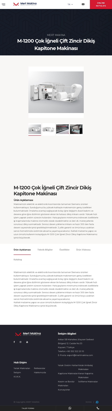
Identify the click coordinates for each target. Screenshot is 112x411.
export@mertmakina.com (80, 355)
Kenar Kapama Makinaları (85, 375)
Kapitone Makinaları (68, 373)
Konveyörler (64, 390)
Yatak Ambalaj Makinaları (85, 367)
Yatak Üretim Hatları (68, 365)
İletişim (17, 372)
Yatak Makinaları (22, 368)
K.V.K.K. (17, 377)
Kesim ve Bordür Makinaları (66, 383)
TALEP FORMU (28, 408)
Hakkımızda (40, 372)
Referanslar (39, 368)
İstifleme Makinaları (88, 381)
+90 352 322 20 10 (75, 351)
